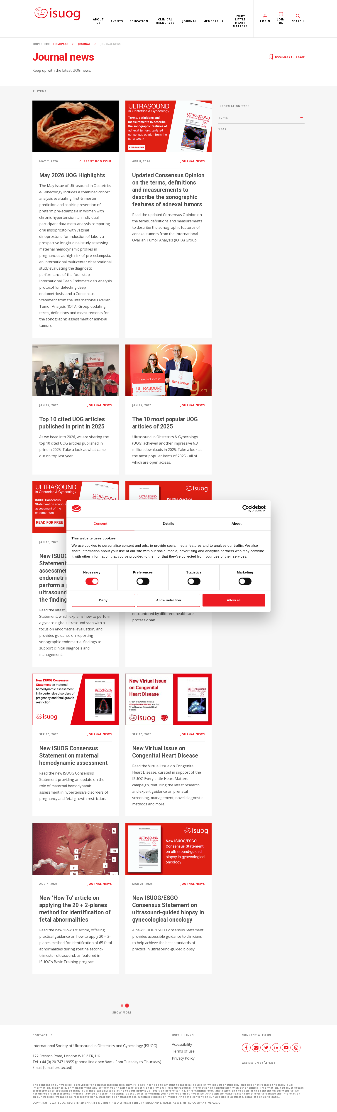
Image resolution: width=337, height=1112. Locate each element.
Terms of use (183, 1051)
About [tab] (237, 523)
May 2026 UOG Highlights (72, 175)
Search (298, 21)
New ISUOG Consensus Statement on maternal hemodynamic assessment (73, 755)
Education (139, 21)
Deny (103, 600)
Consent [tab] (100, 523)
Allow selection (168, 600)
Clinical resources (165, 21)
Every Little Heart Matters (240, 21)
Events (117, 21)
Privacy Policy (183, 1058)
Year (222, 129)
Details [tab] (168, 523)
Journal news (193, 161)
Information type (233, 106)
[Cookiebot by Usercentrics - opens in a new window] (246, 508)
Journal (189, 21)
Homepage (60, 44)
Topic (223, 117)
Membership (213, 21)
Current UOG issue (95, 161)
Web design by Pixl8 (258, 1062)
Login (265, 21)
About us (98, 21)
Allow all (234, 600)
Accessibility (182, 1044)
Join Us (281, 21)
